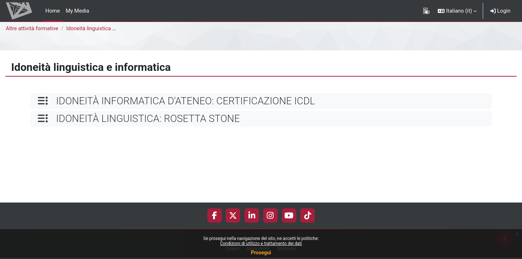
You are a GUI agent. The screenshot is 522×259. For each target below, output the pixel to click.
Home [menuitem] (52, 11)
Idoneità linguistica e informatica (106, 28)
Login (500, 11)
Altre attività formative (32, 28)
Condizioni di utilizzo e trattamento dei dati (261, 243)
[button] (457, 11)
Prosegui (261, 252)
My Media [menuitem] (77, 11)
